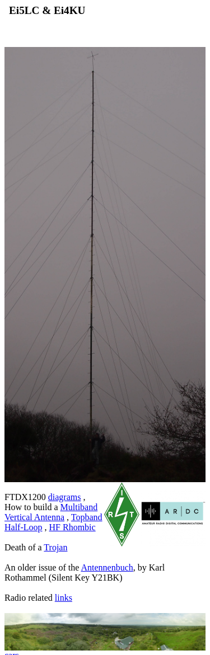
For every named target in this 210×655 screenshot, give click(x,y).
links (63, 597)
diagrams (64, 497)
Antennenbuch (107, 567)
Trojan (55, 547)
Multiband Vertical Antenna (50, 512)
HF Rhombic (72, 527)
